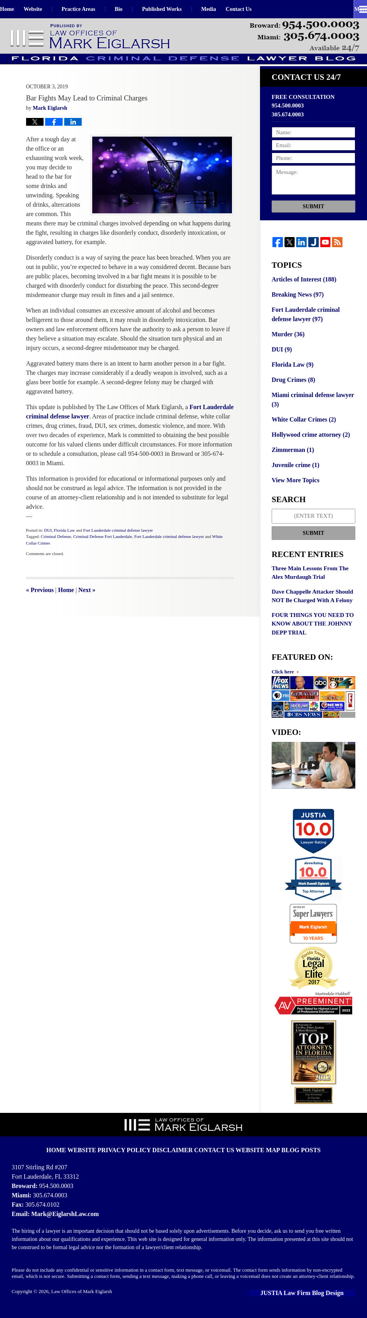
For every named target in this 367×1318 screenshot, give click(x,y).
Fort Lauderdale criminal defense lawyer (118, 546)
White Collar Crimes (302, 430)
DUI (48, 546)
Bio (138, 9)
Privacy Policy (134, 1149)
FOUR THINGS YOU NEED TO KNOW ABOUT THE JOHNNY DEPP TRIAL (313, 631)
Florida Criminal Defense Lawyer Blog (90, 36)
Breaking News (296, 310)
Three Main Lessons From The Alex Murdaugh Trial (310, 580)
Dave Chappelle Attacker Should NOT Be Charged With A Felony (312, 603)
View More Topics (294, 488)
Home (17, 9)
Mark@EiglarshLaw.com (62, 1219)
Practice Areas (97, 9)
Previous (40, 606)
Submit (313, 222)
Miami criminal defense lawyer (310, 410)
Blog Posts (289, 1149)
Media (228, 9)
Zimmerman (291, 459)
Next (86, 606)
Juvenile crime (294, 473)
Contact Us (268, 9)
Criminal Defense (56, 552)
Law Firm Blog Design (319, 1298)
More (352, 9)
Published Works (181, 9)
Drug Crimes (292, 391)
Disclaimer (176, 1149)
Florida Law (64, 546)
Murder (287, 348)
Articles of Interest (302, 295)
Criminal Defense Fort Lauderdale (102, 552)
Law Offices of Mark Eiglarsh (81, 1297)
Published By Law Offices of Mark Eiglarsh (304, 36)
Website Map (251, 1149)
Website (52, 9)
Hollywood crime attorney (308, 444)
